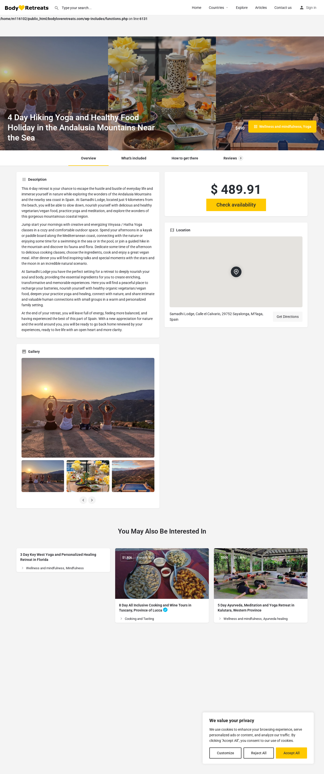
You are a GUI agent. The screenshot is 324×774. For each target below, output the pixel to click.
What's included (133, 158)
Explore (242, 8)
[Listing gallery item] (43, 476)
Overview (88, 158)
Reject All (259, 753)
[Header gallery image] (54, 93)
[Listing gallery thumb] (88, 408)
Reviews (233, 158)
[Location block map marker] (236, 272)
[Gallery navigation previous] (83, 500)
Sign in (311, 8)
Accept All (292, 753)
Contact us (283, 8)
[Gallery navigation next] (92, 500)
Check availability (236, 205)
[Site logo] (27, 7)
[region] (258, 738)
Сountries (216, 8)
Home (196, 8)
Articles (261, 8)
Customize (225, 753)
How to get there (185, 158)
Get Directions (288, 317)
